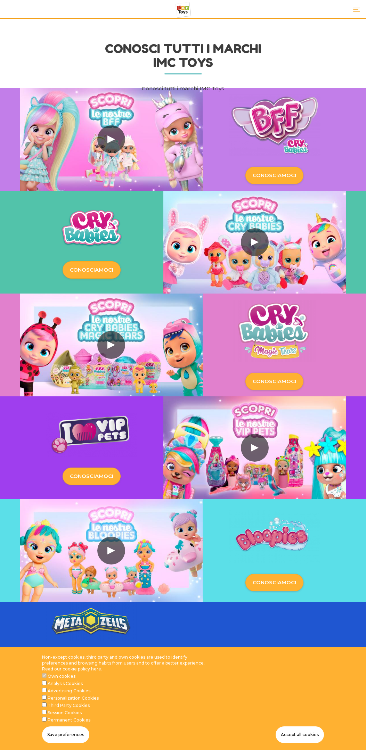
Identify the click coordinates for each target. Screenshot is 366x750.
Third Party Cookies (69, 707)
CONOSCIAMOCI (274, 175)
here (96, 671)
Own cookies (61, 678)
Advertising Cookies (69, 693)
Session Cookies (65, 715)
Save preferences (65, 737)
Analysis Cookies (65, 686)
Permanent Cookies (69, 722)
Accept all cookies (300, 737)
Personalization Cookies (73, 700)
